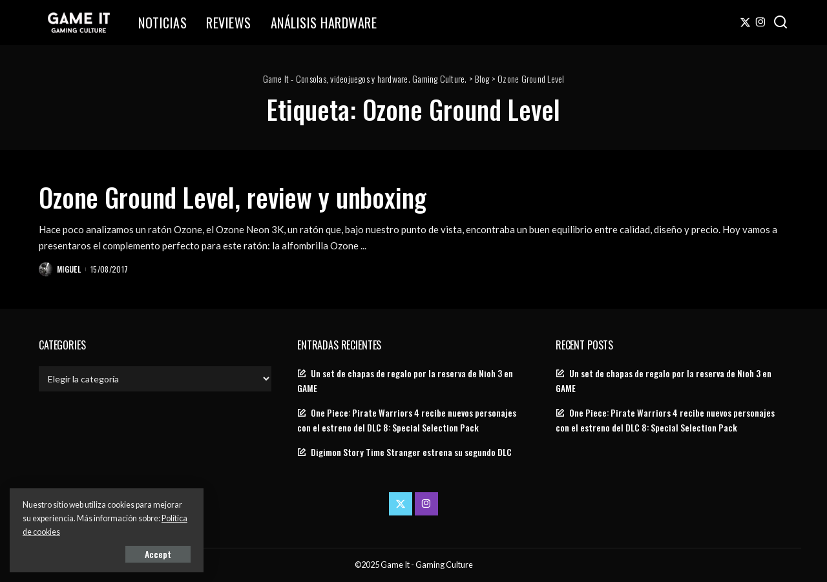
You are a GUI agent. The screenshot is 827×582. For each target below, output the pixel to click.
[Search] (780, 22)
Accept (158, 554)
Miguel (69, 269)
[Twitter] (745, 22)
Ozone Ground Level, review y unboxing (232, 197)
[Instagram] (760, 22)
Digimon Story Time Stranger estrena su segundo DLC (411, 452)
